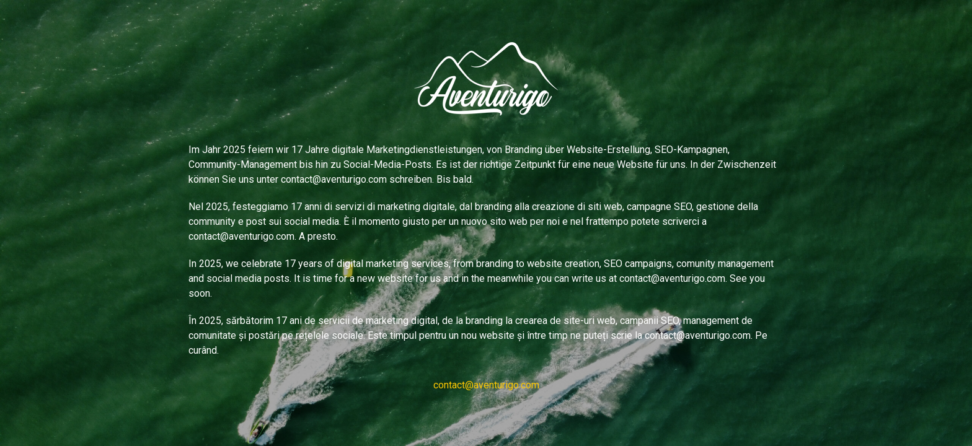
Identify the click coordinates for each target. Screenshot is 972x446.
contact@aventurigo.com (486, 385)
